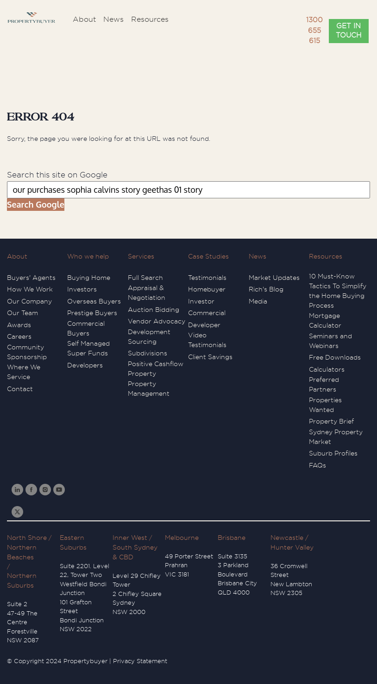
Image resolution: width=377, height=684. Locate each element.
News (257, 256)
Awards (19, 325)
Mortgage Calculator (325, 320)
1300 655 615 (314, 30)
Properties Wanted (325, 404)
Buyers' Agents (31, 277)
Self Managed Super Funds (88, 348)
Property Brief (331, 421)
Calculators (327, 369)
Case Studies (208, 256)
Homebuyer (207, 289)
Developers (85, 365)
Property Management (149, 388)
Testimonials (207, 277)
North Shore (27, 537)
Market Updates (274, 277)
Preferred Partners (324, 384)
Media (258, 301)
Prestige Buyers (92, 313)
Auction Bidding (153, 309)
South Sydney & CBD (135, 552)
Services (141, 256)
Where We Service (23, 371)
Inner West (130, 537)
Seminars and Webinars (330, 340)
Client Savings (210, 357)
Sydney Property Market (336, 436)
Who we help (88, 256)
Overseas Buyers (94, 301)
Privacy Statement (140, 661)
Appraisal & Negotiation (146, 292)
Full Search (145, 277)
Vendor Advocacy (156, 321)
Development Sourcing (149, 336)
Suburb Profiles (333, 453)
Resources (325, 256)
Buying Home (88, 277)
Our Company (29, 301)
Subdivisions (147, 353)
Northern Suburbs (22, 580)
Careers (19, 336)
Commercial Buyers (86, 328)
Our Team (22, 313)
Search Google (35, 204)
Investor (201, 301)
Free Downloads (335, 357)
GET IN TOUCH (348, 30)
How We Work (30, 289)
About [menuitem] (84, 19)
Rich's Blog (266, 289)
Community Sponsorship (27, 352)
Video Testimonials (207, 339)
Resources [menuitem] (150, 19)
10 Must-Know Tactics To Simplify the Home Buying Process (337, 290)
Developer (204, 325)
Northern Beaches (22, 552)
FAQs (317, 465)
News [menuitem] (113, 19)
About (17, 256)
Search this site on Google (57, 175)
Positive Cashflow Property (155, 368)
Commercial (207, 313)
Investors (82, 289)
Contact (20, 389)
